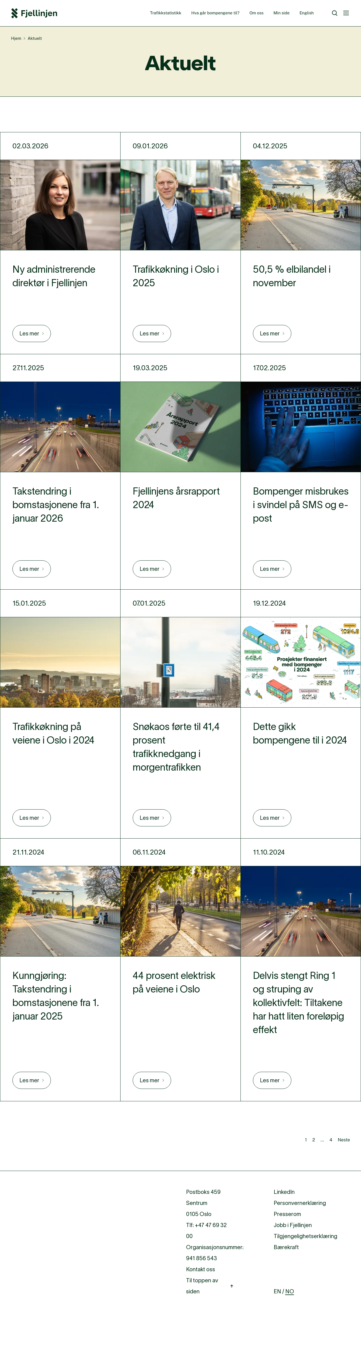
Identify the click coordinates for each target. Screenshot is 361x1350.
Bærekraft (286, 1247)
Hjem (16, 38)
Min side (281, 12)
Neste (344, 1139)
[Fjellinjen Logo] (34, 13)
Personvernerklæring (300, 1203)
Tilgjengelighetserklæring (305, 1236)
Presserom (287, 1214)
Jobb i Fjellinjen (293, 1225)
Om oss (256, 12)
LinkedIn (284, 1192)
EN (277, 1291)
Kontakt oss (200, 1269)
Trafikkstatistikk (165, 12)
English (306, 12)
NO (289, 1291)
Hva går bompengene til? (215, 12)
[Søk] (335, 13)
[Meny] (346, 13)
